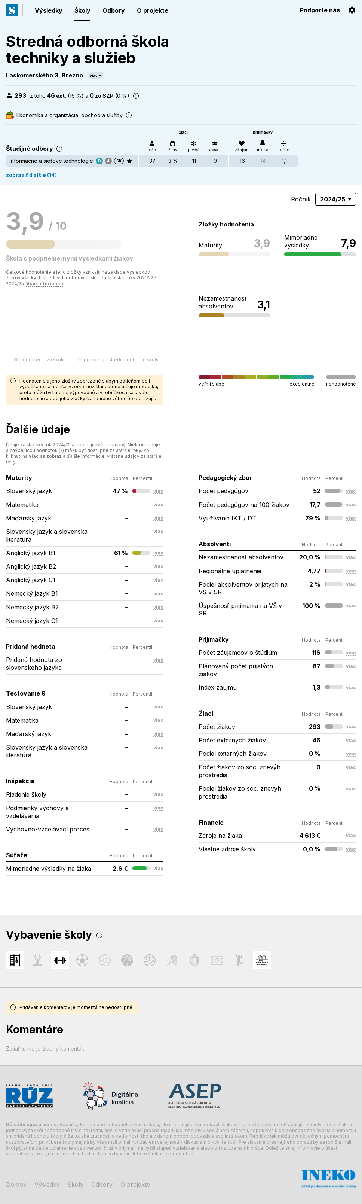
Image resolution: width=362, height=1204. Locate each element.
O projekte (152, 10)
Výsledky (48, 10)
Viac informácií (44, 283)
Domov (16, 1184)
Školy (82, 10)
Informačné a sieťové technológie (51, 161)
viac (94, 75)
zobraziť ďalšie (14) (31, 175)
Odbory (113, 10)
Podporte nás (320, 10)
